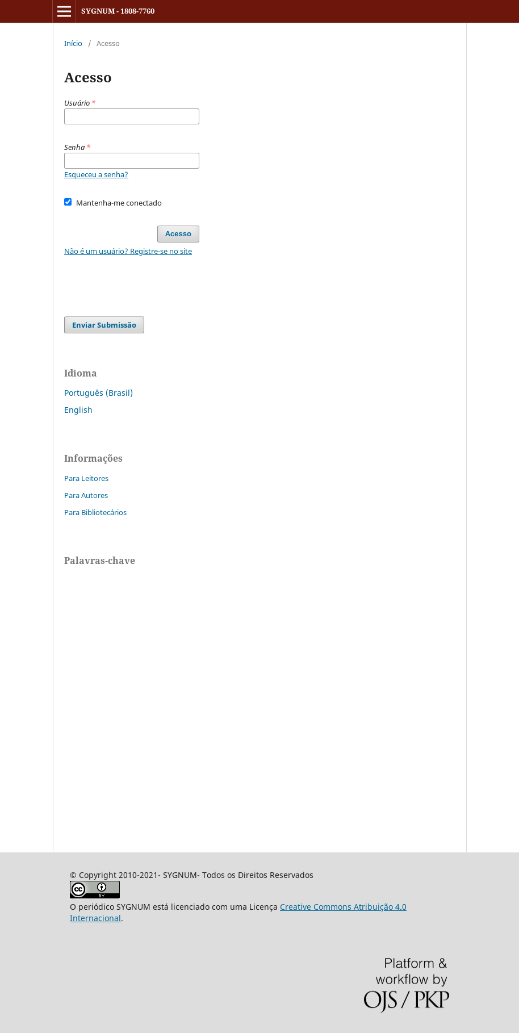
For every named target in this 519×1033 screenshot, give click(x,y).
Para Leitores (86, 478)
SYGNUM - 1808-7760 (117, 11)
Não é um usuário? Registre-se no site (128, 251)
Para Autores (86, 495)
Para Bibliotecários (95, 512)
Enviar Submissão (104, 325)
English (78, 409)
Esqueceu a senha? (96, 174)
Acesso (178, 233)
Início (73, 43)
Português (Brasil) (98, 392)
